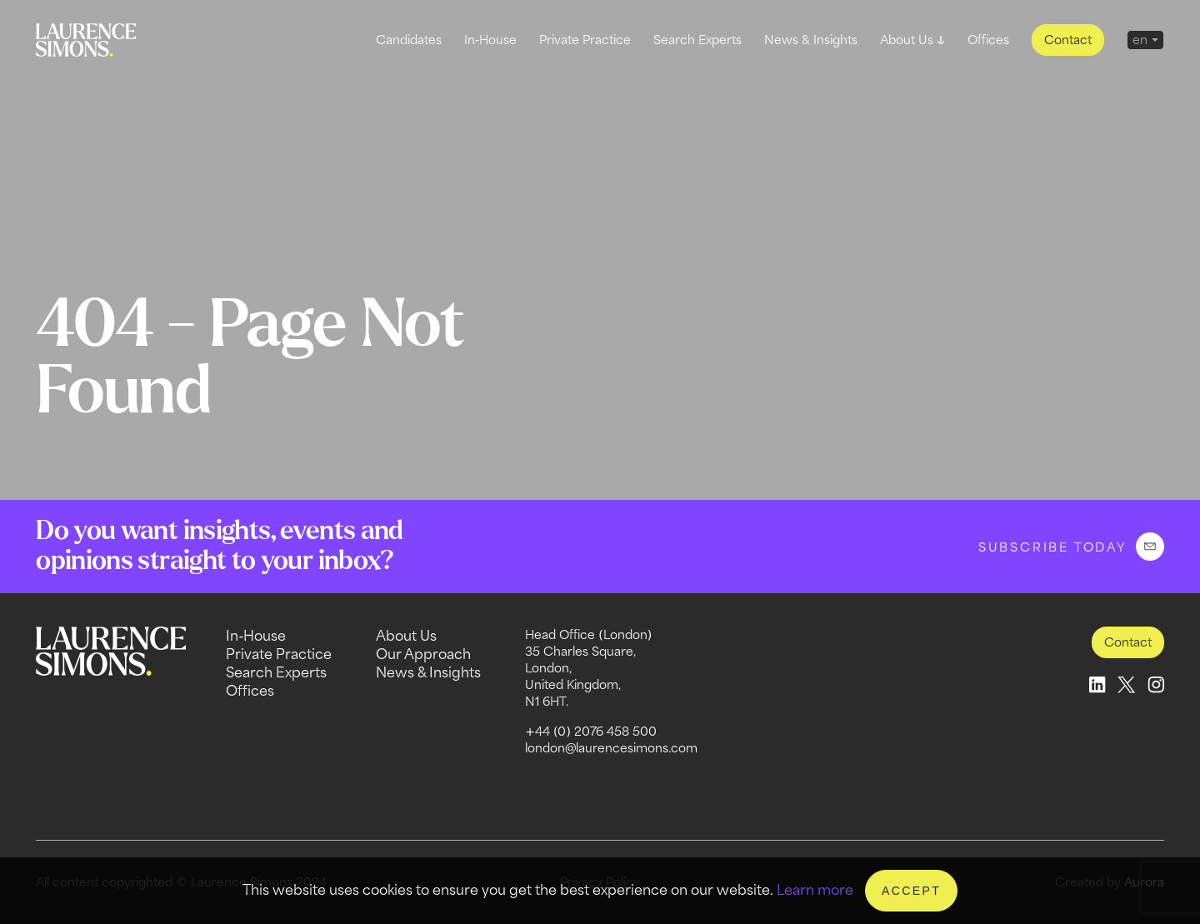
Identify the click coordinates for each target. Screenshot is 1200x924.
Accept (911, 890)
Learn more (815, 890)
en (1140, 39)
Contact (1068, 39)
